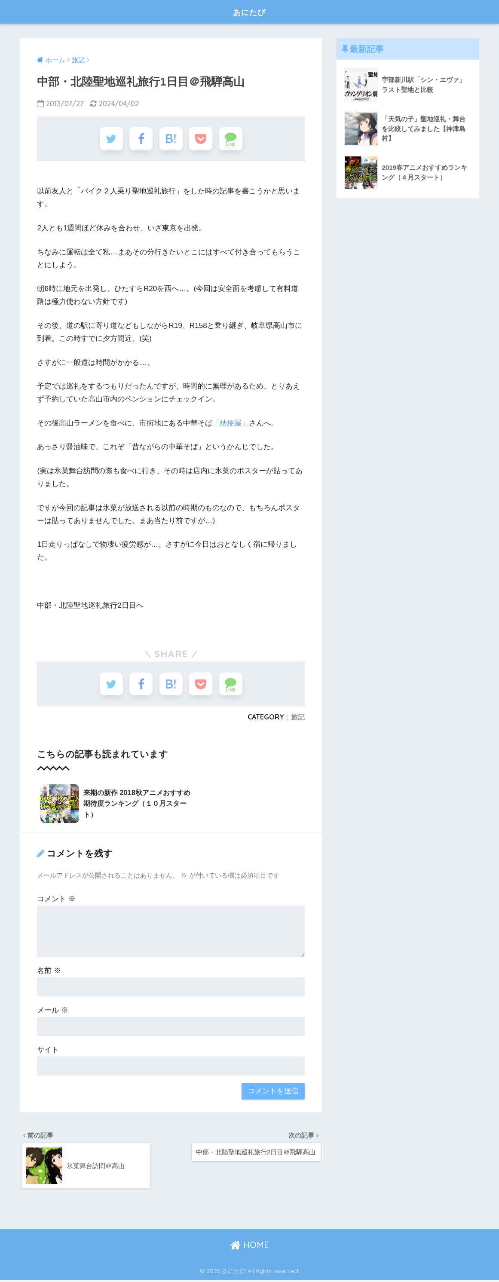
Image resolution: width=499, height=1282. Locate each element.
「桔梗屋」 (230, 425)
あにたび (249, 11)
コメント (56, 900)
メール (52, 1011)
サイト (48, 1051)
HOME (249, 1247)
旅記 (298, 720)
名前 (49, 972)
